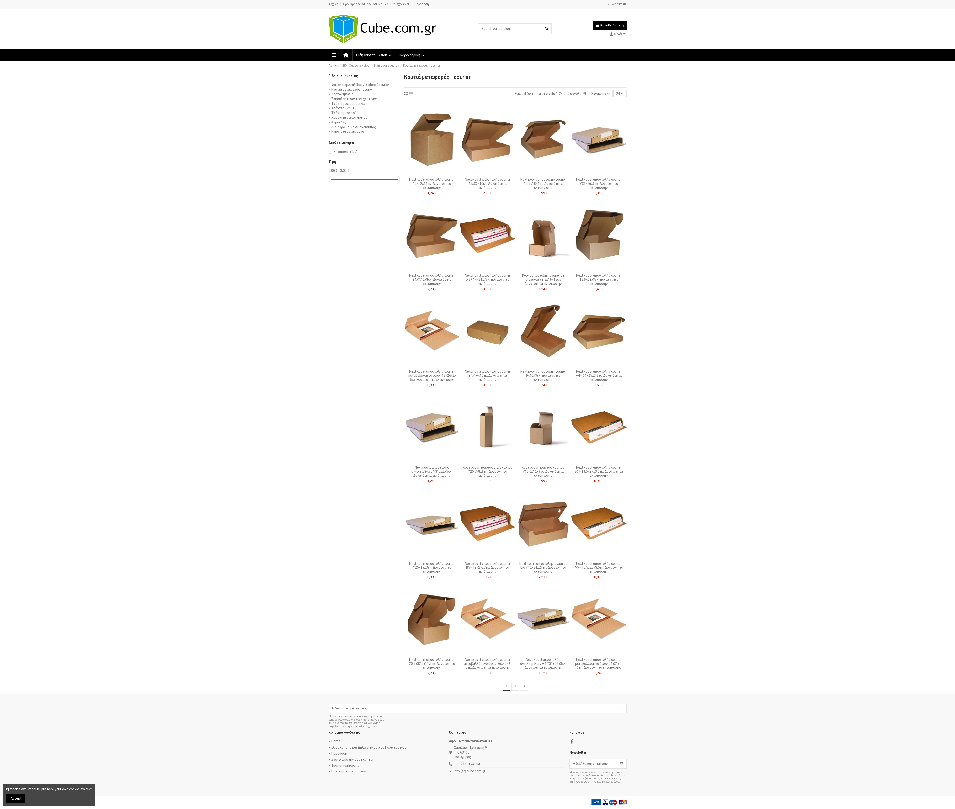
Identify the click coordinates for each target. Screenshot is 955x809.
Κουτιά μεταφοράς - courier (352, 89)
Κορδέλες (338, 122)
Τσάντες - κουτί (343, 108)
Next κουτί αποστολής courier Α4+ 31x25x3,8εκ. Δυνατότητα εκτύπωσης (599, 375)
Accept (16, 798)
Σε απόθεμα (345, 151)
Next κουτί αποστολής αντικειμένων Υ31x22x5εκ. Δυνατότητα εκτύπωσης (431, 471)
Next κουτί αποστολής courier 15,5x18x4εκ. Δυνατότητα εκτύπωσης (543, 184)
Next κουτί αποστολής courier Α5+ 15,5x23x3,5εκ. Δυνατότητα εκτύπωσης (599, 568)
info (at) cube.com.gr (469, 771)
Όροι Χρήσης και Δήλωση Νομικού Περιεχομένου (376, 4)
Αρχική (334, 4)
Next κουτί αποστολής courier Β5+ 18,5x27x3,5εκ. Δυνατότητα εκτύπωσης (599, 471)
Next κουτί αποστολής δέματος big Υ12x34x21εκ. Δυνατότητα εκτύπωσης (543, 568)
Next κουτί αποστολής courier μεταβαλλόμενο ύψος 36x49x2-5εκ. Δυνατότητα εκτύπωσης (487, 664)
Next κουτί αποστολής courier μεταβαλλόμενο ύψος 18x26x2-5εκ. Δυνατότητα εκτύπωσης (432, 375)
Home (335, 741)
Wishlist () (617, 4)
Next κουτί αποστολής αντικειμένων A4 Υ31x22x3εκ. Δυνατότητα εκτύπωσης (543, 664)
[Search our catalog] (546, 28)
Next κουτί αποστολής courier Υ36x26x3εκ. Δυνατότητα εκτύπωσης (599, 184)
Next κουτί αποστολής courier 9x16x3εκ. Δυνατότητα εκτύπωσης (543, 375)
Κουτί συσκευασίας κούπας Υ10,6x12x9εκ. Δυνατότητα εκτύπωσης (543, 471)
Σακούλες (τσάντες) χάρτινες (354, 99)
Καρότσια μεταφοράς (347, 131)
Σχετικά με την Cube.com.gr (352, 759)
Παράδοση (422, 4)
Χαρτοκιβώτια (342, 94)
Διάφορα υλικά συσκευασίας (353, 127)
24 (620, 93)
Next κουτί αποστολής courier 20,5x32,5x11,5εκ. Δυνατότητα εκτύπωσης (432, 664)
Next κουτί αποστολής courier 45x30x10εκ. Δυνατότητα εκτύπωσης (487, 184)
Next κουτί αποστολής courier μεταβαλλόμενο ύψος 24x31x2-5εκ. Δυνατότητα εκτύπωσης (599, 664)
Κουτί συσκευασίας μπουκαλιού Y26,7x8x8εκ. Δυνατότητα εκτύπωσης (487, 471)
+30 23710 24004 (467, 764)
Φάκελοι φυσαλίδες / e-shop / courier (360, 85)
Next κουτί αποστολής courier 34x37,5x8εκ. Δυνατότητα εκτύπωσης (432, 280)
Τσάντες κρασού (344, 113)
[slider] (330, 179)
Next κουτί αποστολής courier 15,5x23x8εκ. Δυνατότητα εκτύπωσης (599, 280)
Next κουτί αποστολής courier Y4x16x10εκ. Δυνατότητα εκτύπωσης (487, 375)
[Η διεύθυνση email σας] (473, 708)
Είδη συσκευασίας (343, 76)
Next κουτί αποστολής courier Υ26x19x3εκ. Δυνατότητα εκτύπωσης (432, 568)
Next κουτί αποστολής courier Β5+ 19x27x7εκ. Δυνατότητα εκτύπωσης (487, 568)
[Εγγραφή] (621, 708)
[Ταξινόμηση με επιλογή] (601, 93)
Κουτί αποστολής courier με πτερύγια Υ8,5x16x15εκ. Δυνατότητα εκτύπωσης (543, 280)
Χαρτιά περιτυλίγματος (349, 117)
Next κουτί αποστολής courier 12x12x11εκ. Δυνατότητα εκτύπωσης (432, 184)
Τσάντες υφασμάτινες (348, 104)
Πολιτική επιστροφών (348, 771)
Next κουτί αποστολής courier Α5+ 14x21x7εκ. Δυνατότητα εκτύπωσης (487, 280)
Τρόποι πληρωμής (345, 765)
